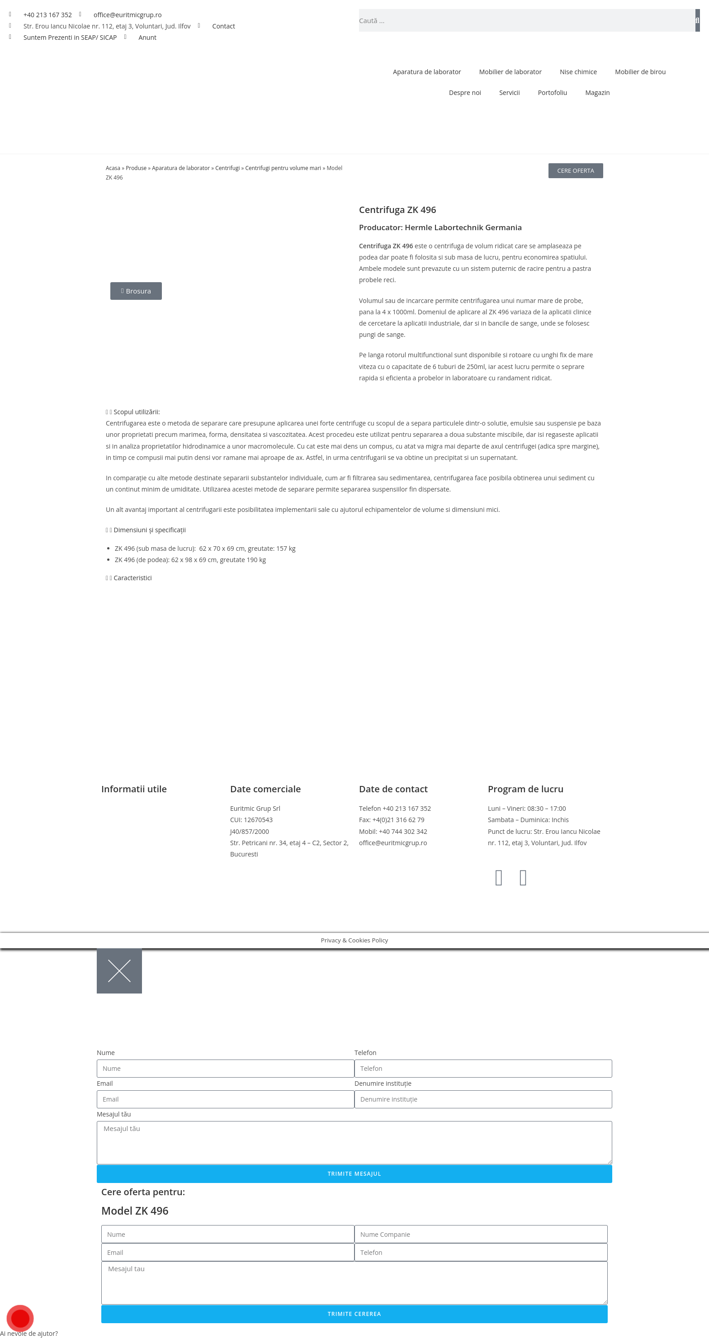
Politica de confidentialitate (141, 819)
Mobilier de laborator (510, 71)
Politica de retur (124, 842)
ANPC (109, 865)
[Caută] (697, 20)
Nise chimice (578, 71)
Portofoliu (552, 92)
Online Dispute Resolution (139, 854)
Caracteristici (133, 577)
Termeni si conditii (128, 808)
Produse (136, 167)
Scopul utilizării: (137, 411)
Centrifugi (227, 167)
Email (105, 1083)
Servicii (509, 92)
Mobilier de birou (640, 71)
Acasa (113, 167)
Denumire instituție (382, 1083)
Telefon (365, 1052)
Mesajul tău (114, 1114)
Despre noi (465, 92)
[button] (354, 411)
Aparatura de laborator (427, 71)
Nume (106, 1052)
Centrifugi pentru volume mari (283, 167)
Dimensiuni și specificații (150, 529)
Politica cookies (124, 831)
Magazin (597, 92)
